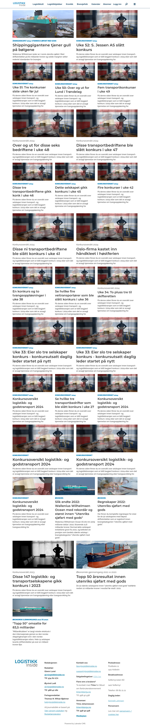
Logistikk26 (38, 4)
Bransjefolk (82, 4)
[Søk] (126, 4)
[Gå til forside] (19, 4)
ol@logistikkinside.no (54, 687)
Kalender (96, 4)
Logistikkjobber (54, 4)
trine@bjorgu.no (83, 692)
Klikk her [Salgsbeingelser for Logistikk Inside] (97, 676)
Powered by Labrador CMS (75, 724)
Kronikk (69, 4)
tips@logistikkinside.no (86, 666)
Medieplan (81, 716)
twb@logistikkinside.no (54, 702)
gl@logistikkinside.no (54, 675)
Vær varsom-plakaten (54, 711)
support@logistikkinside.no (88, 671)
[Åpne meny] (134, 4)
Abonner (107, 4)
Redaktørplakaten (52, 714)
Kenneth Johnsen (116, 701)
